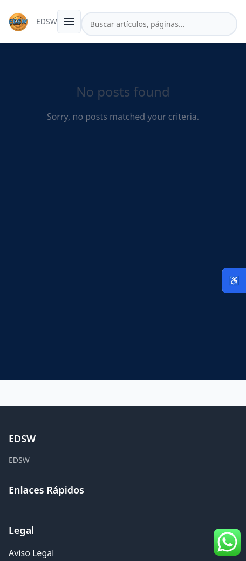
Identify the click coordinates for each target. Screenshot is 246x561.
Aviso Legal (31, 553)
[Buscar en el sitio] (159, 24)
